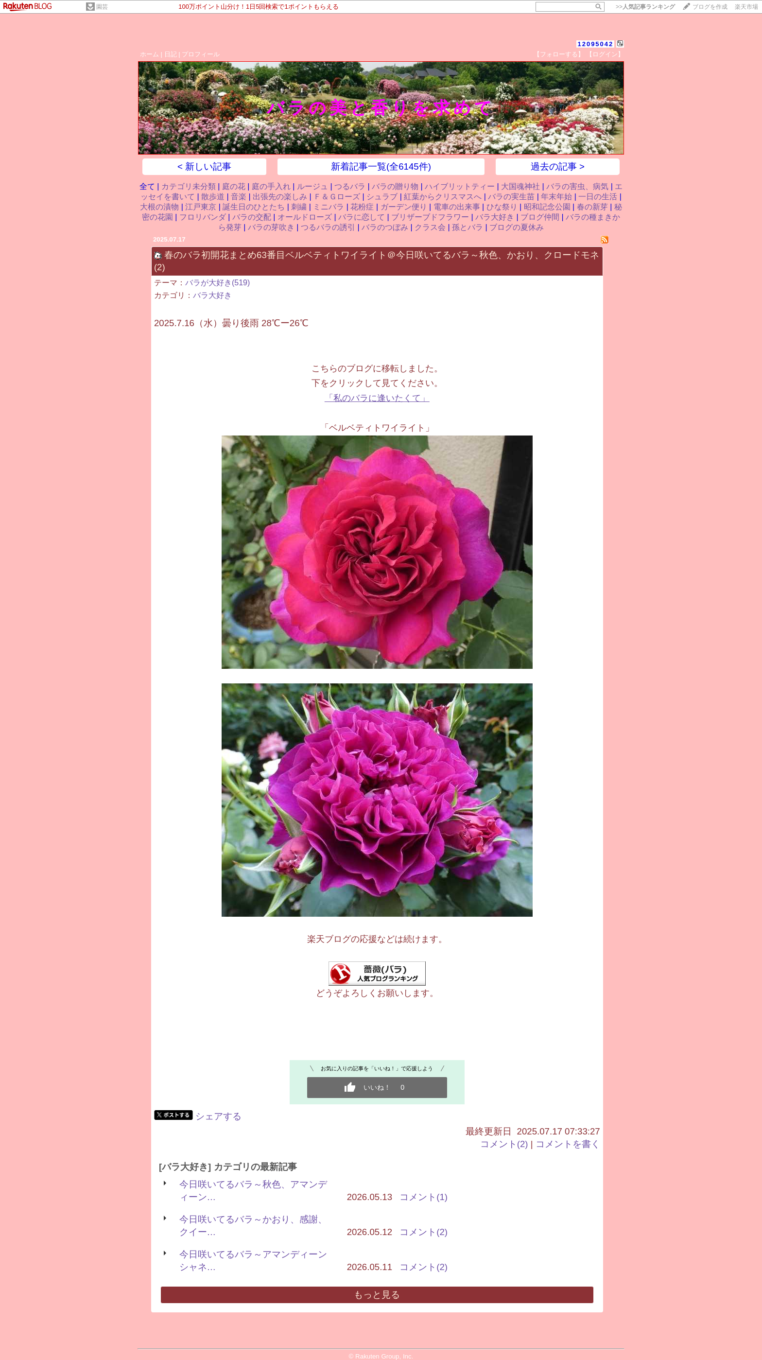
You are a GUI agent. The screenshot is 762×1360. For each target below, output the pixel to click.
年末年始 (556, 196)
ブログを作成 (710, 6)
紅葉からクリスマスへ (443, 196)
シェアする (218, 1116)
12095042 (595, 44)
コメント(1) (423, 1197)
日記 (170, 54)
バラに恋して (361, 217)
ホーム (149, 54)
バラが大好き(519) (217, 283)
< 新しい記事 (204, 166)
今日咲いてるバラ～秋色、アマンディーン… (253, 1190)
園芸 (102, 6)
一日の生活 (597, 196)
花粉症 (362, 207)
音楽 (238, 196)
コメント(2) (504, 1144)
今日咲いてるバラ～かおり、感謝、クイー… (253, 1225)
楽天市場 (746, 6)
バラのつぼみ (385, 227)
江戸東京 (200, 207)
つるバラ (349, 186)
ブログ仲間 (539, 217)
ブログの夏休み (516, 227)
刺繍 (299, 207)
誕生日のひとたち (254, 207)
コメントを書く (568, 1144)
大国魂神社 (520, 186)
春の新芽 (592, 207)
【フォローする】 (559, 54)
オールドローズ (304, 217)
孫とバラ (467, 227)
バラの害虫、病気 (577, 186)
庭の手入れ (271, 186)
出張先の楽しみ (280, 196)
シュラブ (382, 196)
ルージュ (312, 186)
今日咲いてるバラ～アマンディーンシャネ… (253, 1260)
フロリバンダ (202, 217)
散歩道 (213, 196)
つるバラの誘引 (328, 227)
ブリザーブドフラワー (430, 217)
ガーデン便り (404, 207)
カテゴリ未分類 (188, 186)
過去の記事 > (558, 166)
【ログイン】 (605, 54)
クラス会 (430, 227)
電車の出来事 (456, 207)
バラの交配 (251, 217)
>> (645, 6)
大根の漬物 (159, 207)
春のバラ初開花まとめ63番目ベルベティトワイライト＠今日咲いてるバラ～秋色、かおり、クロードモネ (381, 255)
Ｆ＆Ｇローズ (336, 196)
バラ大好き (494, 217)
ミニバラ (328, 207)
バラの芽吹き (271, 227)
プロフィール (201, 54)
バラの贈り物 (395, 186)
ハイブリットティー (460, 186)
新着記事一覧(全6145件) (381, 166)
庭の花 (233, 186)
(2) (159, 267)
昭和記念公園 (547, 207)
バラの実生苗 (511, 196)
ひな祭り (502, 207)
